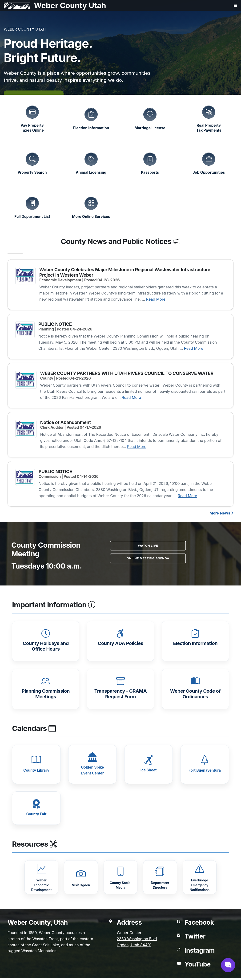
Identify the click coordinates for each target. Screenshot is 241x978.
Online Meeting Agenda (148, 558)
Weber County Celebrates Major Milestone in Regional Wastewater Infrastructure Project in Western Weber (124, 272)
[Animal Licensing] (91, 163)
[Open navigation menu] (231, 7)
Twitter (195, 936)
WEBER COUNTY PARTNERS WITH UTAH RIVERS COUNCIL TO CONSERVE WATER (126, 373)
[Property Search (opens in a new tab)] (32, 163)
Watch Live (148, 545)
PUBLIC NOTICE (55, 324)
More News (221, 513)
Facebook (199, 922)
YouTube (198, 964)
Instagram (200, 950)
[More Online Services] (91, 207)
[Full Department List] (32, 207)
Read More (155, 299)
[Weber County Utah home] (53, 5)
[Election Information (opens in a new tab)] (91, 118)
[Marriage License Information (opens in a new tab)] (149, 118)
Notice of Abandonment (65, 422)
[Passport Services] (149, 163)
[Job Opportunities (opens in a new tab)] (208, 163)
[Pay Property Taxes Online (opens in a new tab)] (32, 118)
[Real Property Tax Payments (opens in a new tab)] (208, 118)
